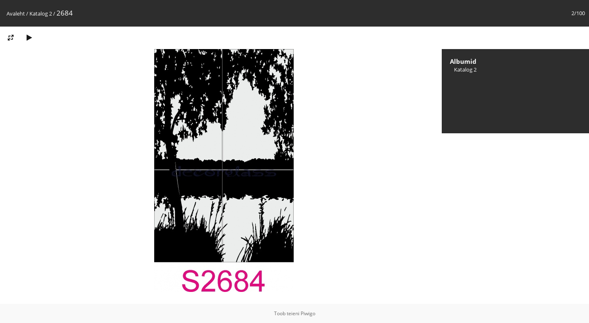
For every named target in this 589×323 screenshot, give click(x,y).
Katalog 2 (40, 13)
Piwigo (308, 313)
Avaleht (16, 13)
